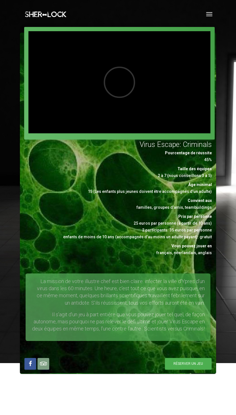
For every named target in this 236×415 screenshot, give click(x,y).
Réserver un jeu (188, 364)
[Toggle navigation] (209, 14)
